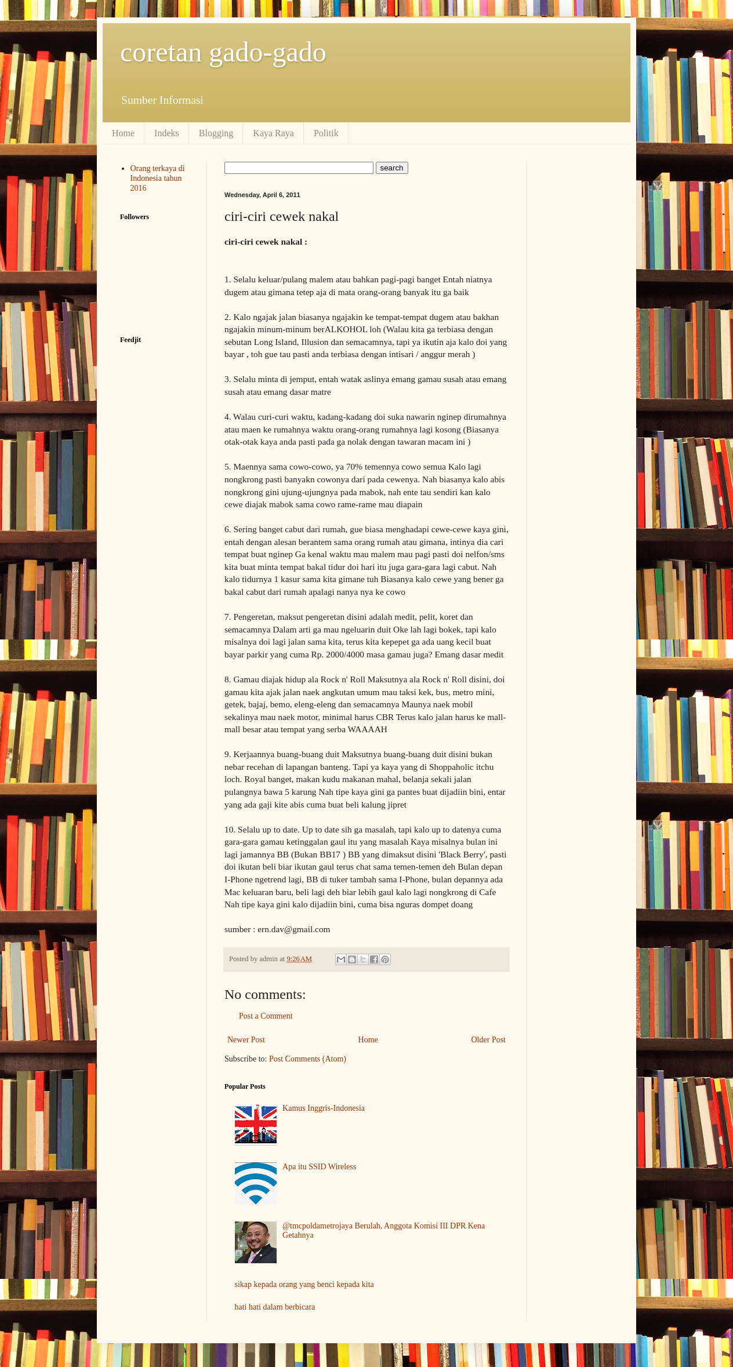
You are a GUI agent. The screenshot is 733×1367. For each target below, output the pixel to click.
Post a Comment (266, 1016)
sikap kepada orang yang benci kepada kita (304, 1284)
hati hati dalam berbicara (275, 1307)
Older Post (488, 1039)
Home (123, 133)
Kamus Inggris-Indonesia (323, 1108)
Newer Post (246, 1039)
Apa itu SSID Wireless (319, 1166)
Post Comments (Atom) (307, 1059)
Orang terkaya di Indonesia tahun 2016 (157, 178)
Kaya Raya (273, 133)
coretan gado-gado (223, 52)
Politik (326, 133)
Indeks (166, 133)
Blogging (216, 133)
